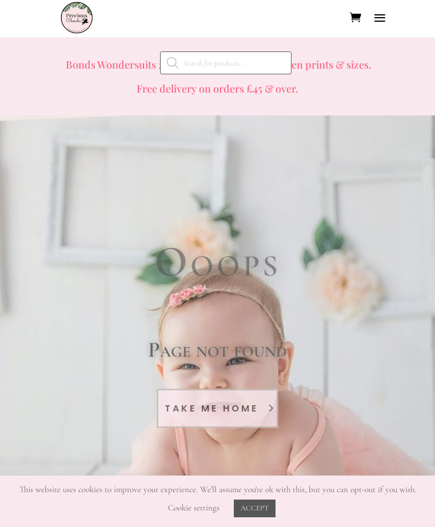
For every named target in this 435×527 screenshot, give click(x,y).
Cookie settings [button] (194, 507)
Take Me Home (211, 408)
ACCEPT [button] (255, 508)
